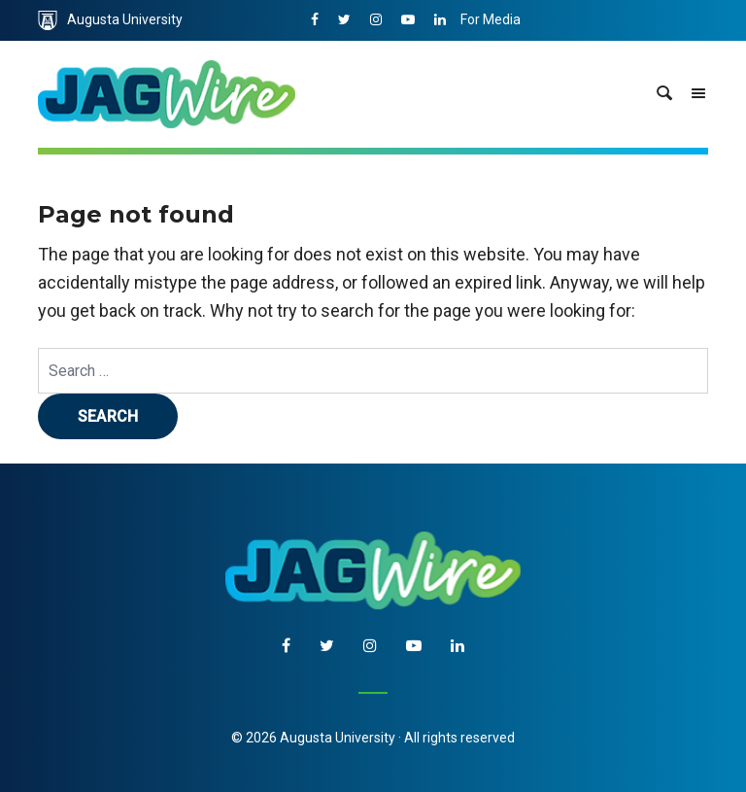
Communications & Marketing (551, 60)
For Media (490, 19)
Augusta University (110, 20)
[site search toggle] (664, 94)
